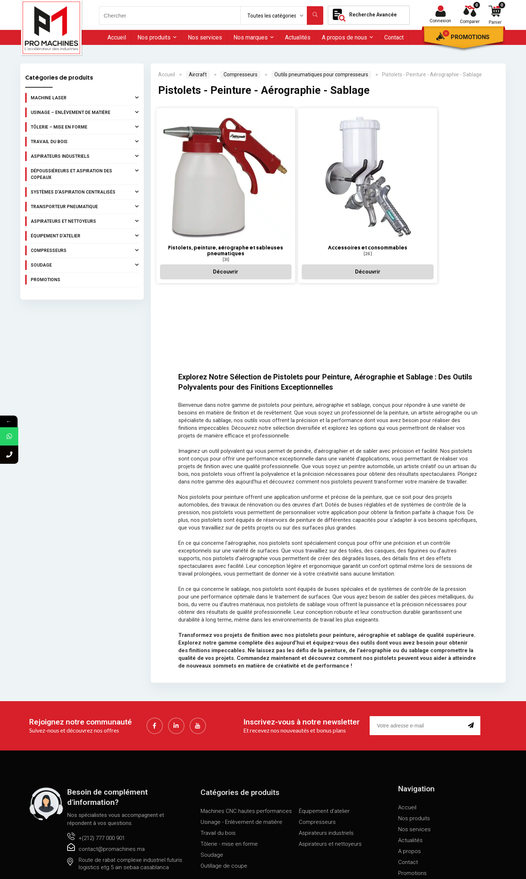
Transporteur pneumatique (85, 206)
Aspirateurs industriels (85, 156)
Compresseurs (85, 250)
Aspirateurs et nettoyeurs (85, 221)
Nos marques (250, 37)
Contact (394, 37)
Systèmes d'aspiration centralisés (85, 191)
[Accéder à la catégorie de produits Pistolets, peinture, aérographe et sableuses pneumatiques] (188, 165)
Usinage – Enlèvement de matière (85, 112)
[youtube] (198, 721)
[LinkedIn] (176, 721)
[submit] (472, 721)
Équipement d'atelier (85, 235)
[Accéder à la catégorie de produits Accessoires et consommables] (254, 159)
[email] (417, 721)
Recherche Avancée (373, 15)
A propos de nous (344, 37)
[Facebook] (154, 721)
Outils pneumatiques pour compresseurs (321, 74)
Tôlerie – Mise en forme (85, 126)
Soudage (85, 264)
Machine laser (85, 97)
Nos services (205, 37)
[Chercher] (315, 15)
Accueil (116, 37)
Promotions (470, 37)
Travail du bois (85, 141)
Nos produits (154, 37)
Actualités (297, 37)
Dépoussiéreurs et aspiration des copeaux (85, 173)
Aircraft (198, 74)
